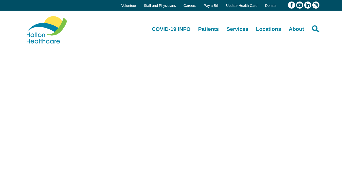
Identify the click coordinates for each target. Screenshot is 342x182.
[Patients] (208, 29)
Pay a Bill (211, 6)
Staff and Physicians (160, 6)
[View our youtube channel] (300, 5)
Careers (190, 6)
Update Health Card (242, 6)
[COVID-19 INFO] (171, 29)
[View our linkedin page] (308, 5)
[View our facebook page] (292, 5)
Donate (271, 6)
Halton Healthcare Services (47, 29)
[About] (296, 29)
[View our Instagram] (315, 5)
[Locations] (268, 29)
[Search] (315, 29)
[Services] (237, 29)
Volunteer (128, 6)
